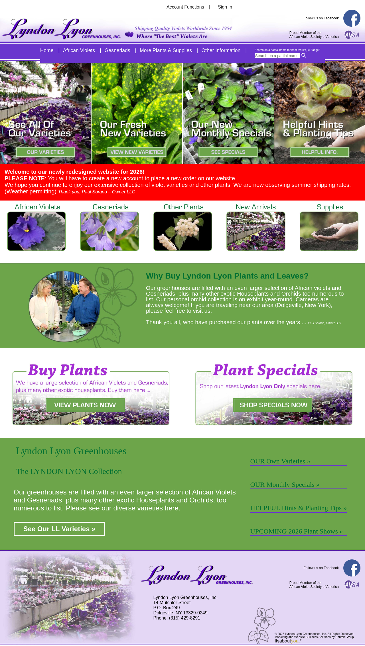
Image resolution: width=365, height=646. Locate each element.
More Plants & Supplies (166, 50)
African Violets (79, 50)
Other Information (220, 50)
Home (47, 50)
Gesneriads (117, 50)
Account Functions (185, 7)
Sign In (225, 7)
